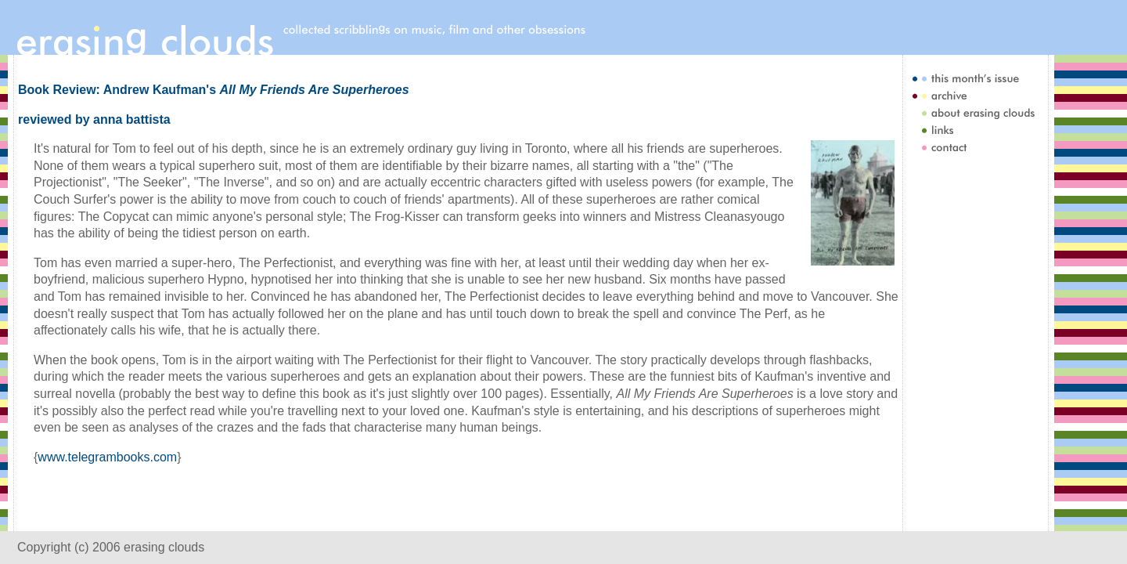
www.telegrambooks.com (107, 457)
